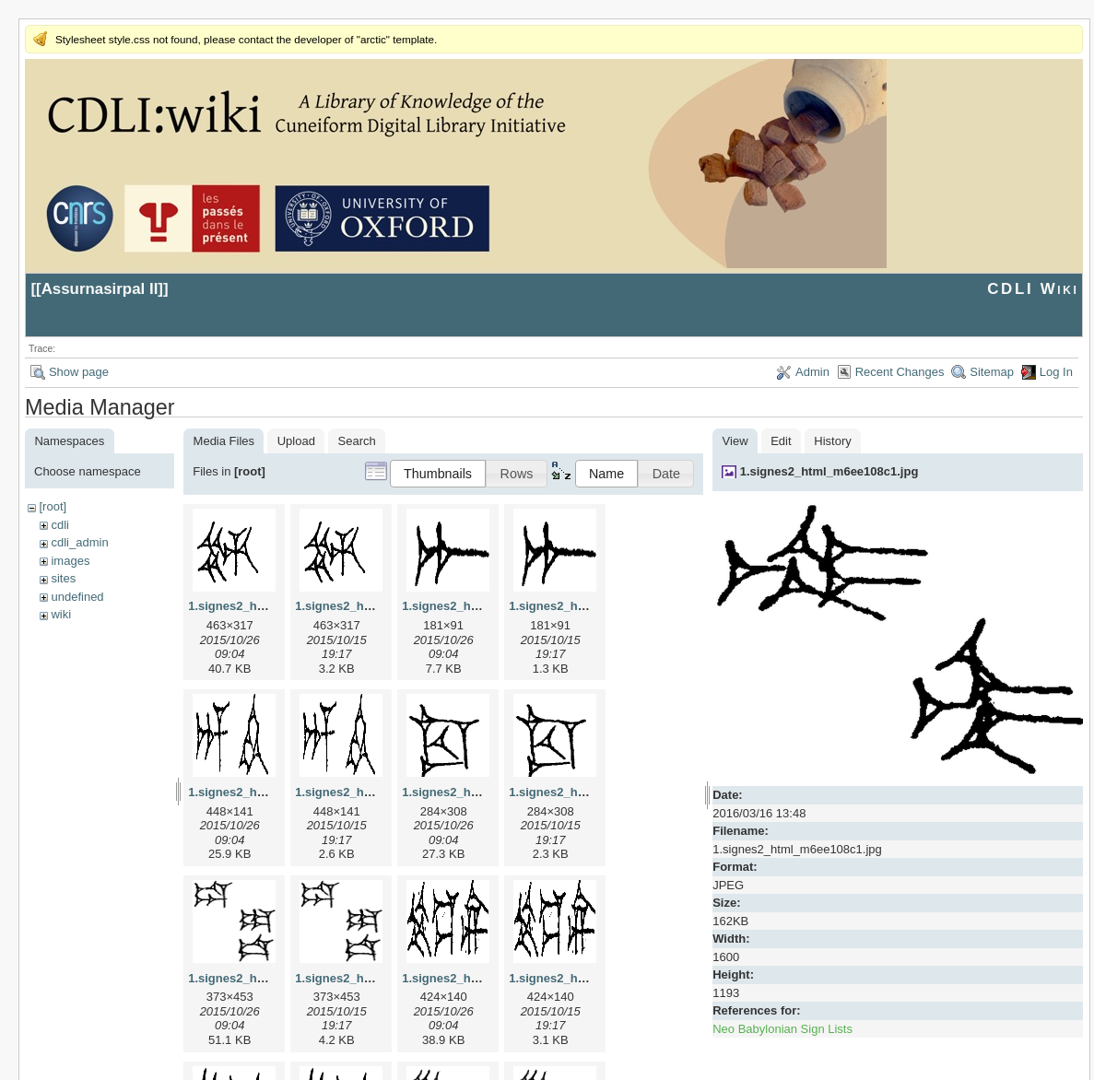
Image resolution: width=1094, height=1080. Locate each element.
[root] (52, 506)
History (832, 441)
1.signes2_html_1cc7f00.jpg (481, 792)
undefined (77, 597)
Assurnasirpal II (100, 289)
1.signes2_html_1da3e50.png (378, 978)
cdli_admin (79, 542)
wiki (61, 614)
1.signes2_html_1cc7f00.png (590, 792)
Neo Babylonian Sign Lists (782, 1029)
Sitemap (992, 372)
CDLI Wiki (1032, 289)
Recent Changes (900, 372)
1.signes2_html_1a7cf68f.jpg (483, 606)
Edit (781, 441)
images (70, 561)
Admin (812, 372)
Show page (79, 372)
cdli (60, 525)
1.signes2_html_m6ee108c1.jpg (829, 471)
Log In (1056, 372)
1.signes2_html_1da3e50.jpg (269, 978)
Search (357, 441)
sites (63, 578)
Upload (296, 441)
